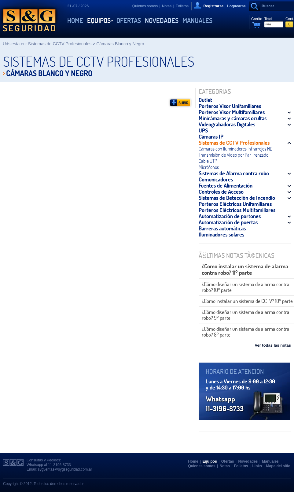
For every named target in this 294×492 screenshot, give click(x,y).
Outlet (205, 99)
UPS (203, 130)
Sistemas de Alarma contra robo (234, 173)
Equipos (99, 20)
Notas (166, 6)
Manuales (197, 20)
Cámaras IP (211, 136)
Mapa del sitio (278, 466)
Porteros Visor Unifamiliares (230, 105)
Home (75, 20)
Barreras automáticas (222, 228)
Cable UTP (208, 161)
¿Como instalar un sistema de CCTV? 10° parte (247, 301)
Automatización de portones (230, 216)
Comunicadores (216, 179)
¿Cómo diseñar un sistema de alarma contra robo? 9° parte (245, 315)
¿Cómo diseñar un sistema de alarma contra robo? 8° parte (245, 332)
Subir (180, 102)
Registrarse (213, 6)
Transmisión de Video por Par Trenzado (233, 155)
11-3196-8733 (59, 465)
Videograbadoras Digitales (227, 124)
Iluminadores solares (221, 234)
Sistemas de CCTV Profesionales (234, 142)
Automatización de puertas (228, 222)
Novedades (161, 20)
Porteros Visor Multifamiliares (232, 112)
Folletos (182, 6)
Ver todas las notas (273, 345)
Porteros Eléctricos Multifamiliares (237, 210)
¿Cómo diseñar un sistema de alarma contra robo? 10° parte (245, 287)
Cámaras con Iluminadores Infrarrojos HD (236, 149)
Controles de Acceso (221, 191)
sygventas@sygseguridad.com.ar (65, 469)
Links (257, 466)
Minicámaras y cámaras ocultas (232, 118)
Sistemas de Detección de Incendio (237, 197)
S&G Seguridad (29, 19)
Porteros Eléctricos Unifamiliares (235, 203)
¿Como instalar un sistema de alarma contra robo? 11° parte (245, 269)
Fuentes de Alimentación (225, 185)
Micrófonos (209, 167)
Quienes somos (145, 6)
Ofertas (128, 20)
